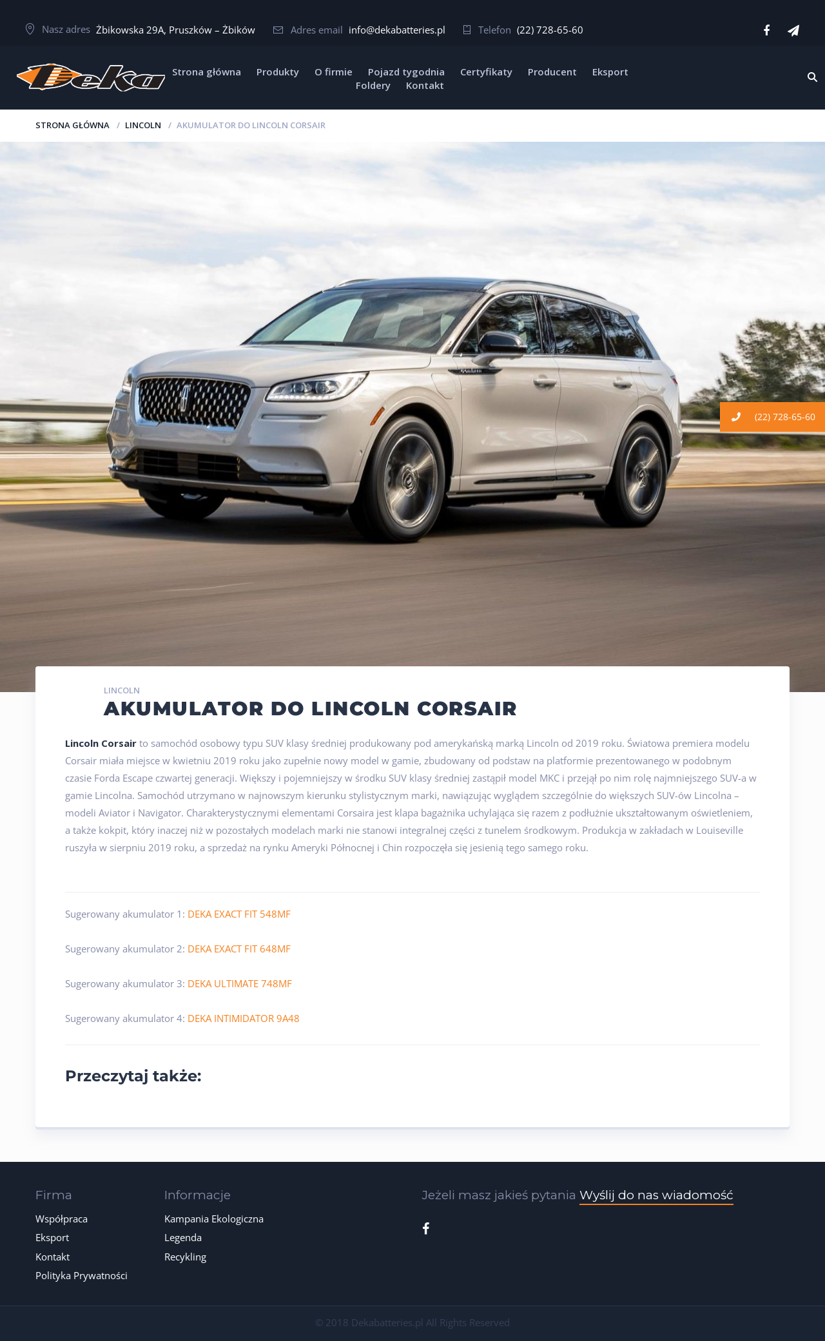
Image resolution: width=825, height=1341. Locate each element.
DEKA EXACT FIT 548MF (239, 913)
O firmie (334, 71)
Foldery (373, 85)
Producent (552, 71)
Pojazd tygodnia (406, 71)
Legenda (183, 1237)
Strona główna (206, 71)
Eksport (610, 71)
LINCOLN (143, 125)
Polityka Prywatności (81, 1275)
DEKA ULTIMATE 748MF (240, 983)
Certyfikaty (486, 71)
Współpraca (61, 1218)
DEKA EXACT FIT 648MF (239, 948)
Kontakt (425, 85)
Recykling (185, 1256)
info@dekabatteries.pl (397, 29)
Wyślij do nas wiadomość (656, 1195)
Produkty (278, 71)
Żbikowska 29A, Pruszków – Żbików (175, 29)
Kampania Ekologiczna (214, 1218)
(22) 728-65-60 (550, 29)
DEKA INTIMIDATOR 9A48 (244, 1018)
